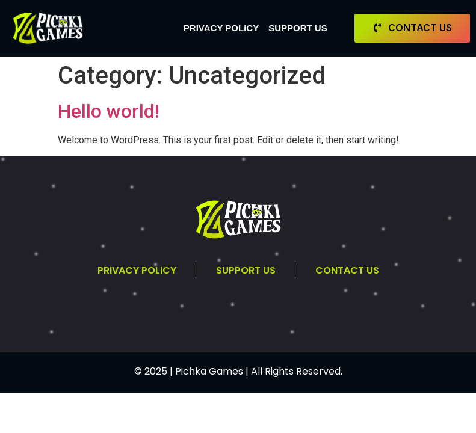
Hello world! (108, 111)
